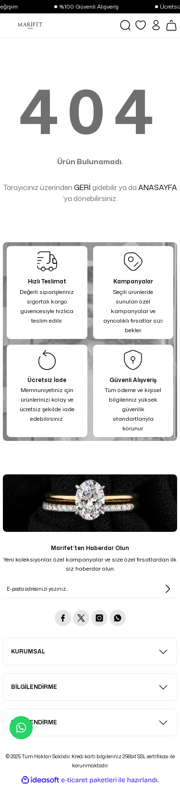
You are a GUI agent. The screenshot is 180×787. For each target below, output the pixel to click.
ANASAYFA (157, 187)
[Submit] (167, 588)
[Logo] (30, 25)
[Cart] (171, 25)
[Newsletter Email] (90, 588)
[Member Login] (156, 25)
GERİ (82, 187)
